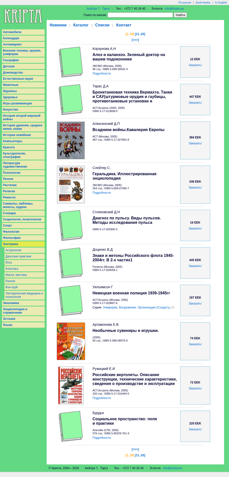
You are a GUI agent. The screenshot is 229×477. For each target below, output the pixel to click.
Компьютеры (12, 141)
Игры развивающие (17, 103)
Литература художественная (15, 164)
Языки (7, 325)
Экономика (11, 303)
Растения (10, 185)
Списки (102, 25)
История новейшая (17, 135)
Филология (11, 231)
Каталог (81, 25)
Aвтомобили (12, 32)
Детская (9, 66)
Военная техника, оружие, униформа (22, 52)
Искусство (10, 109)
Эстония (9, 319)
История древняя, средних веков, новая (22, 127)
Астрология (13, 250)
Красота (9, 147)
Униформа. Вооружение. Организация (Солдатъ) (136, 307)
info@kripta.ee (174, 8)
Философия (11, 238)
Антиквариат (12, 44)
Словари (9, 213)
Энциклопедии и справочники (15, 310)
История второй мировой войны (21, 117)
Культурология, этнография (14, 155)
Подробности (102, 73)
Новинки (58, 25)
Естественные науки (18, 78)
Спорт (7, 225)
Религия (9, 191)
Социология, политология (22, 219)
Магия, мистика (16, 275)
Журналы (10, 91)
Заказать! (195, 65)
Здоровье (10, 97)
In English (221, 2)
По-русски (184, 2)
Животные (11, 85)
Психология (11, 172)
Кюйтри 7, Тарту (98, 8)
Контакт (124, 25)
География (11, 60)
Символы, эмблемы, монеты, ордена (18, 205)
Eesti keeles (203, 2)
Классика (11, 268)
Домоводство (13, 72)
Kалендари (11, 38)
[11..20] (140, 34)
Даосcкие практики (18, 256)
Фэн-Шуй (11, 287)
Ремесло (9, 197)
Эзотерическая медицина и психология (24, 295)
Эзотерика (10, 244)
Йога (8, 262)
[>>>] (135, 40)
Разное (8, 179)
